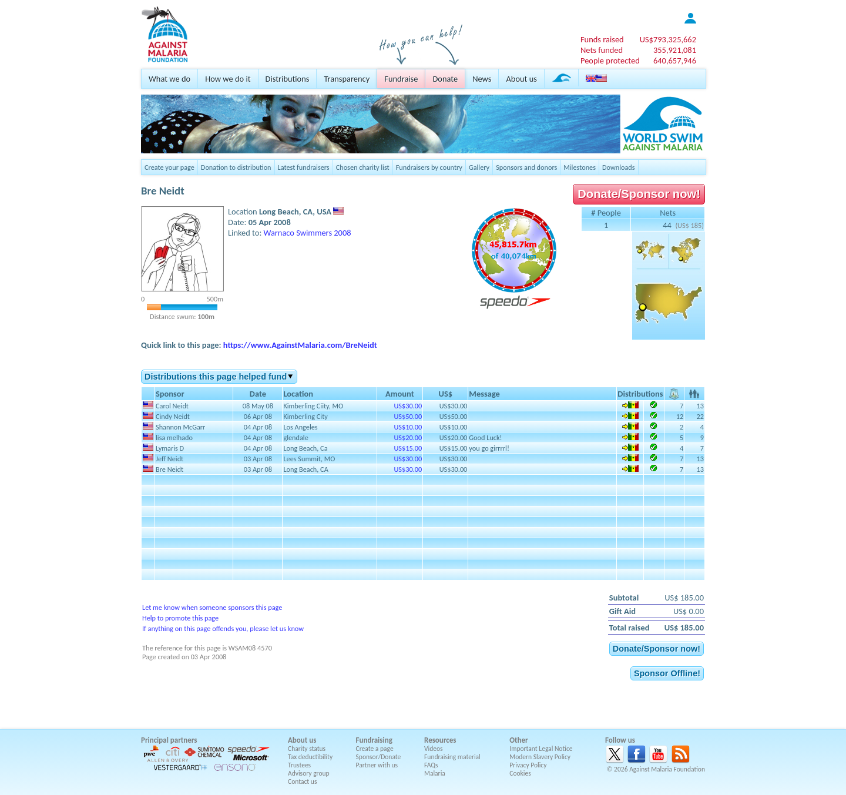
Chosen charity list (363, 167)
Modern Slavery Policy (539, 757)
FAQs (431, 765)
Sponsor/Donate (378, 757)
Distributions (288, 78)
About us (521, 78)
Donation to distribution (236, 167)
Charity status (306, 748)
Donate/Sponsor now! (639, 193)
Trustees (299, 765)
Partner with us (377, 765)
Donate (445, 78)
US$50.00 (408, 416)
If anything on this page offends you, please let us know (223, 628)
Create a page (375, 748)
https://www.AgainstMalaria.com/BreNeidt (300, 345)
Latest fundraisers (304, 167)
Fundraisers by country (429, 167)
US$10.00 (408, 426)
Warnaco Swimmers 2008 (307, 232)
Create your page (169, 167)
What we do (169, 78)
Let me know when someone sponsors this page (212, 607)
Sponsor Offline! (667, 673)
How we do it (227, 78)
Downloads (618, 167)
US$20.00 (408, 437)
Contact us (302, 781)
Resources (440, 740)
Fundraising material (452, 757)
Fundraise (401, 78)
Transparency (347, 78)
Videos (433, 748)
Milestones (579, 167)
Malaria (434, 773)
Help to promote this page (180, 617)
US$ (668, 39)
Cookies (520, 773)
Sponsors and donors (526, 167)
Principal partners (169, 740)
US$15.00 (408, 448)
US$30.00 (408, 405)
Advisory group (309, 773)
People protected (610, 60)
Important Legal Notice (540, 748)
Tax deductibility (310, 757)
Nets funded (601, 50)
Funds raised (602, 39)
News (481, 78)
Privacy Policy (527, 765)
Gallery (479, 167)
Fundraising (374, 740)
